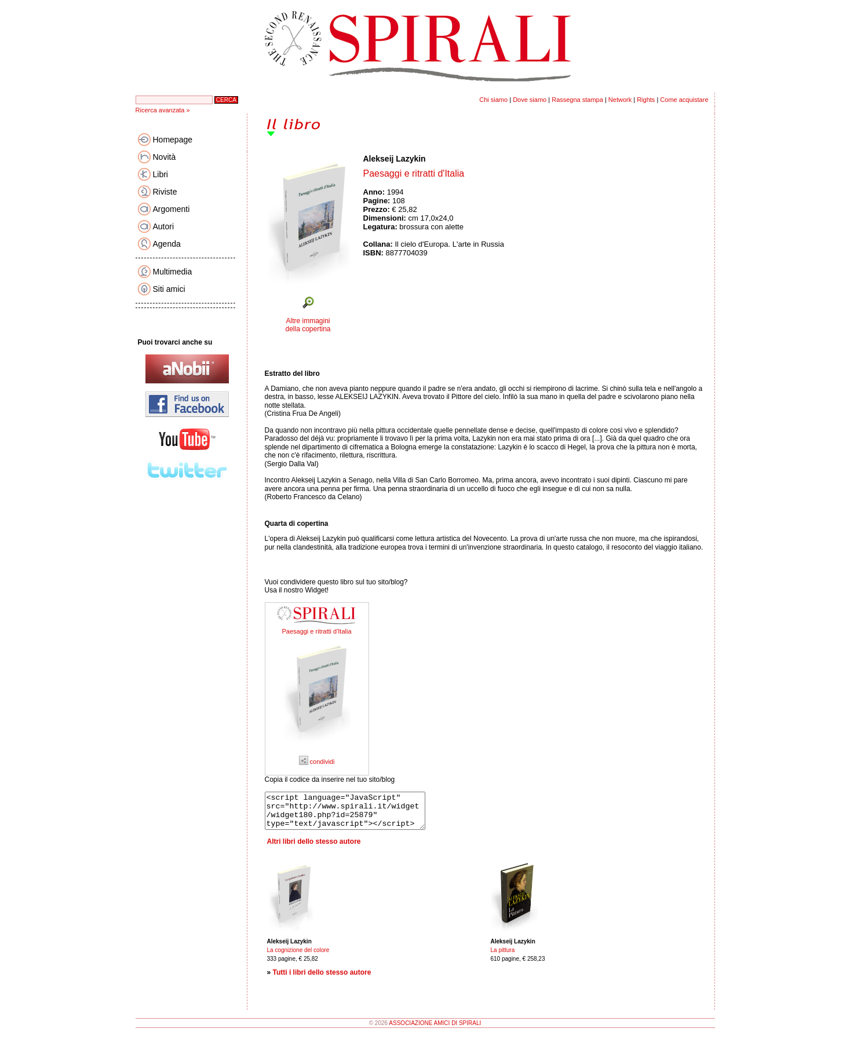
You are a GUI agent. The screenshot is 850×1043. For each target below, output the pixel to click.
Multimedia (172, 271)
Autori (163, 226)
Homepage (173, 139)
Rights (646, 99)
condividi (317, 761)
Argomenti (171, 209)
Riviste (165, 191)
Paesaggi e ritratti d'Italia (316, 631)
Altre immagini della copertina (307, 325)
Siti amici (169, 289)
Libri (160, 174)
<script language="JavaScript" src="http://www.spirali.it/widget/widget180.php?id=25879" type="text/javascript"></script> (354, 814)
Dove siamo (529, 99)
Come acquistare (684, 99)
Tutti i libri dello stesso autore (322, 979)
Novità (164, 157)
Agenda (167, 243)
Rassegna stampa (577, 99)
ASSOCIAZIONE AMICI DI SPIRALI (435, 1030)
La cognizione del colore (298, 957)
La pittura (503, 957)
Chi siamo (493, 99)
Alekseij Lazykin (394, 158)
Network (620, 99)
